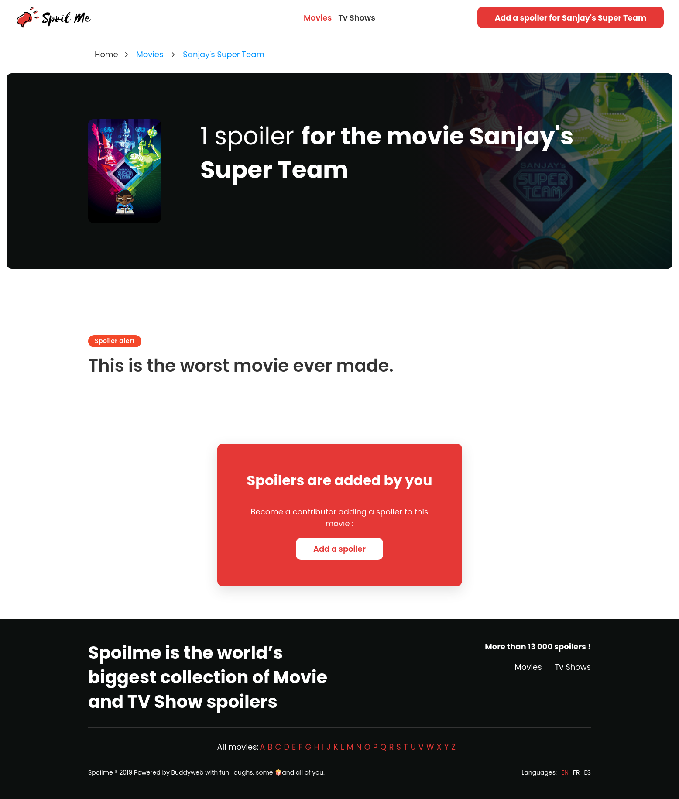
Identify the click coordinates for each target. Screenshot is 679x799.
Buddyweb (187, 772)
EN (565, 772)
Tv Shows (356, 17)
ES (587, 772)
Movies (318, 17)
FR (576, 772)
